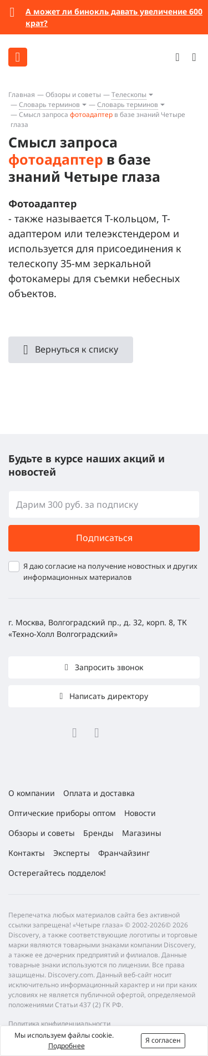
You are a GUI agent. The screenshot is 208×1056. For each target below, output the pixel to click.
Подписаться (104, 538)
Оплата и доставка (99, 793)
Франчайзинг (124, 853)
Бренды (98, 833)
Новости (140, 813)
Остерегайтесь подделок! (57, 873)
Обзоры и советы (73, 94)
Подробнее (66, 1045)
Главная (21, 94)
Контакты (26, 853)
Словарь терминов (49, 104)
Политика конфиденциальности (59, 1023)
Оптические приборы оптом (62, 813)
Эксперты (71, 853)
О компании (31, 793)
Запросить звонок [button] (108, 667)
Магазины (141, 833)
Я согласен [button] (163, 1040)
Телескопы (128, 94)
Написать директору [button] (107, 696)
